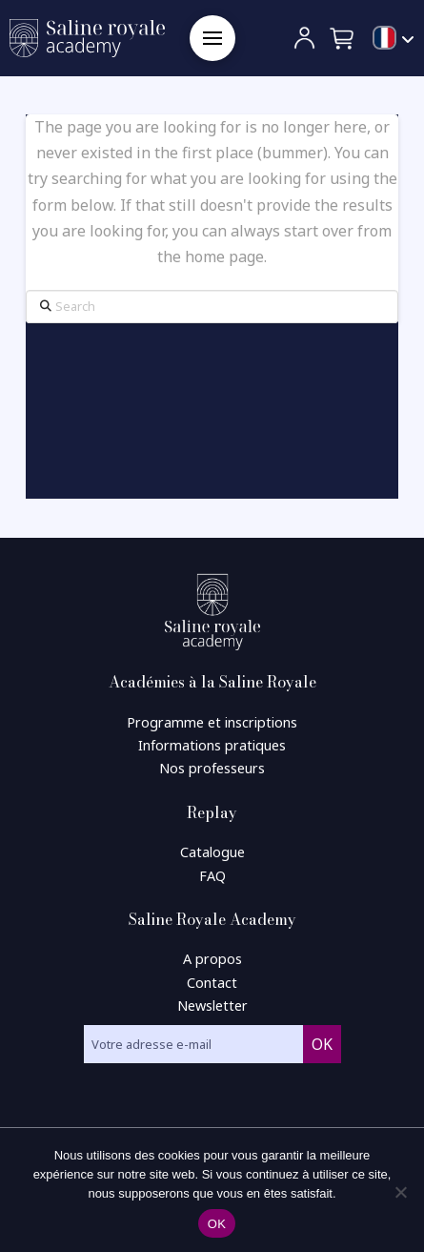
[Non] (400, 1191)
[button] (212, 38)
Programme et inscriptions (212, 722)
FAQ (212, 876)
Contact (212, 983)
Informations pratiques (212, 745)
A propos (212, 959)
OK (217, 1224)
